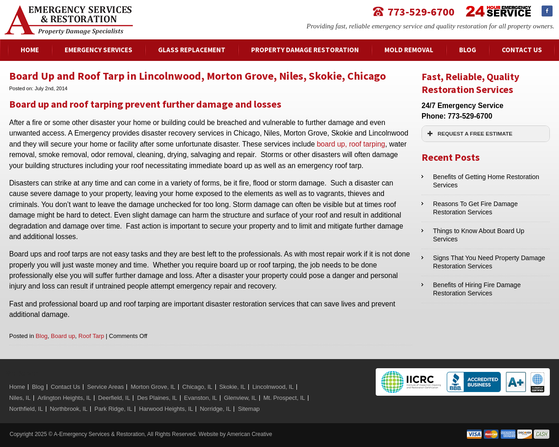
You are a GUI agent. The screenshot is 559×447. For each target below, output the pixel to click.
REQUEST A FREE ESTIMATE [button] (468, 133)
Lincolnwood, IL (273, 386)
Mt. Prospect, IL (284, 397)
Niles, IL (20, 397)
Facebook (547, 10)
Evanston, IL (200, 397)
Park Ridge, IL (113, 408)
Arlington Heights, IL (64, 397)
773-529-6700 (421, 11)
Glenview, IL (240, 397)
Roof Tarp (91, 336)
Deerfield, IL (114, 397)
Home (17, 386)
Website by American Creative (235, 434)
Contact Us (65, 386)
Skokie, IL (232, 386)
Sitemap (249, 408)
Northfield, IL (26, 408)
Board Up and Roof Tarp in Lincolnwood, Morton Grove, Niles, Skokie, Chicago (197, 76)
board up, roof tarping (351, 144)
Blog (42, 336)
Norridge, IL (215, 408)
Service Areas (105, 386)
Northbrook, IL (69, 408)
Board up (63, 336)
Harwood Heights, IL (166, 408)
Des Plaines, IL (157, 397)
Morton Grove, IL (153, 386)
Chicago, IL (197, 386)
